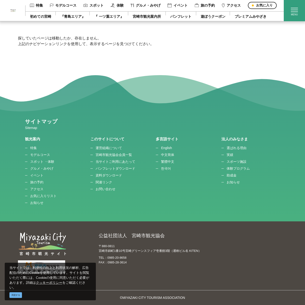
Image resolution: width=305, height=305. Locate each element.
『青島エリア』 (72, 16)
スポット (94, 5)
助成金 (232, 175)
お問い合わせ (105, 189)
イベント (178, 5)
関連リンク (104, 182)
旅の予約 (205, 5)
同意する (16, 295)
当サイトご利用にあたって (115, 161)
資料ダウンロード (109, 175)
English (166, 148)
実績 (230, 155)
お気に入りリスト (43, 196)
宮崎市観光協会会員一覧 (114, 155)
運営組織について (109, 148)
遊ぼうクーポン (213, 16)
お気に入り (264, 5)
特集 (36, 5)
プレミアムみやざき (251, 16)
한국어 (166, 168)
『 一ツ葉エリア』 (108, 16)
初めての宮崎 (40, 16)
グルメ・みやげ (146, 5)
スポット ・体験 (42, 161)
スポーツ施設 (236, 161)
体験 (117, 5)
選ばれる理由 (236, 148)
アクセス (231, 5)
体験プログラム (238, 168)
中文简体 (167, 155)
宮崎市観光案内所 (147, 16)
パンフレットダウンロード (115, 168)
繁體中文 (167, 161)
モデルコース (63, 5)
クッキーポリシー (49, 282)
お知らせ (36, 203)
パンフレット (180, 16)
